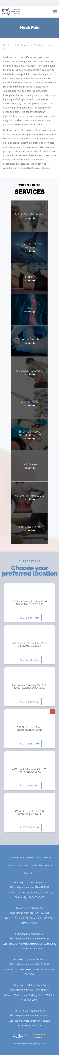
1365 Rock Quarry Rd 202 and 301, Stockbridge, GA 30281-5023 (29, 602)
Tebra (43, 1043)
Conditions (39, 45)
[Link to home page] (25, 12)
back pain (19, 130)
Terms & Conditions (17, 865)
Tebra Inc (29, 857)
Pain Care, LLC (10, 45)
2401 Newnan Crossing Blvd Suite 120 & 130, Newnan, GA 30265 (29, 686)
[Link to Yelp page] (52, 711)
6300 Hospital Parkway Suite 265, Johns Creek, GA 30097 (29, 770)
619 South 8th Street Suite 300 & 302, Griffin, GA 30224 (29, 644)
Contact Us (29, 873)
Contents (25, 45)
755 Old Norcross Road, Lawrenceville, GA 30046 (29, 728)
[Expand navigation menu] (54, 11)
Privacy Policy (44, 857)
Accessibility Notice (42, 865)
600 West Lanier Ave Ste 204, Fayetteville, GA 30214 (29, 812)
